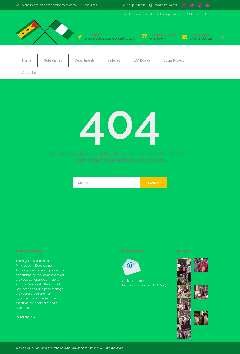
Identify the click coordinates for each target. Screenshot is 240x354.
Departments (85, 60)
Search (153, 182)
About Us (29, 73)
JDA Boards (142, 60)
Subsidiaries (53, 60)
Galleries (114, 60)
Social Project (174, 60)
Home (26, 60)
